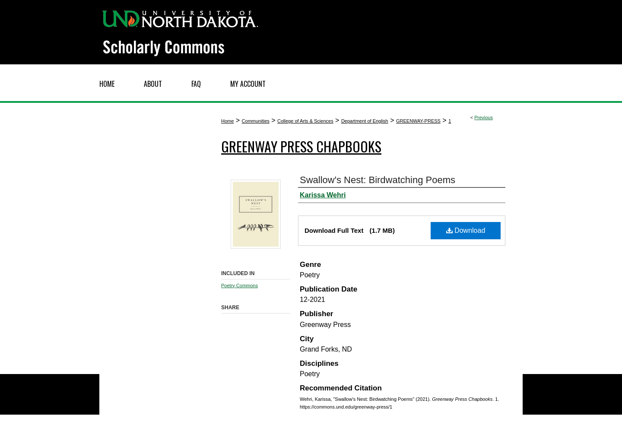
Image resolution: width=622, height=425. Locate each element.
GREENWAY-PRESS (418, 121)
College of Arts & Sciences (305, 121)
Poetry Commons (239, 285)
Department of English (364, 121)
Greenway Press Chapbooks (301, 146)
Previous (483, 117)
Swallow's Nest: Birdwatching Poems (377, 179)
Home (227, 121)
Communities (256, 121)
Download (466, 230)
